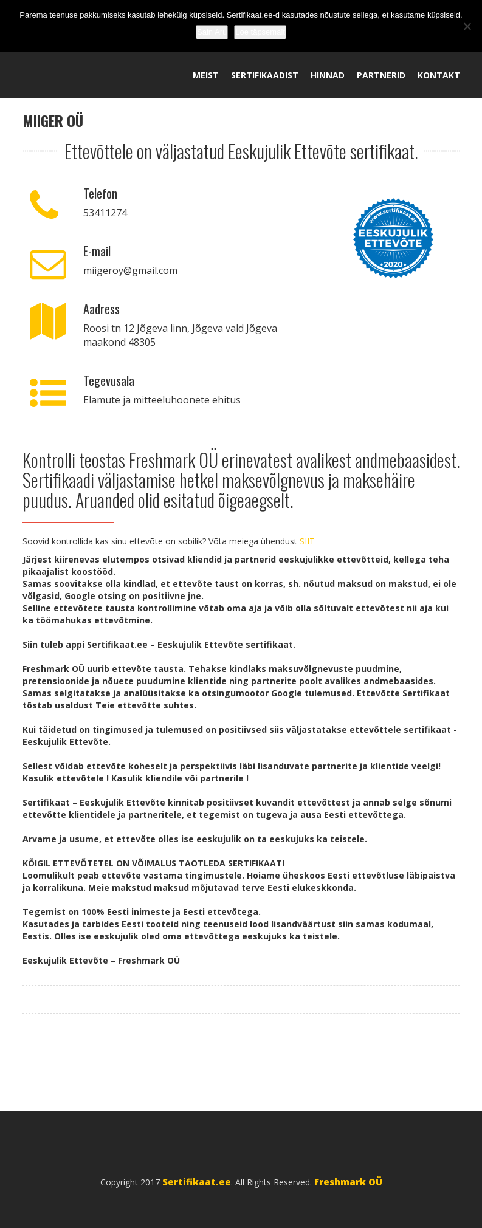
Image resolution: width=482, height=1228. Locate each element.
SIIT (307, 541)
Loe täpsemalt (260, 31)
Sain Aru (212, 31)
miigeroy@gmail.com (130, 270)
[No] (467, 26)
